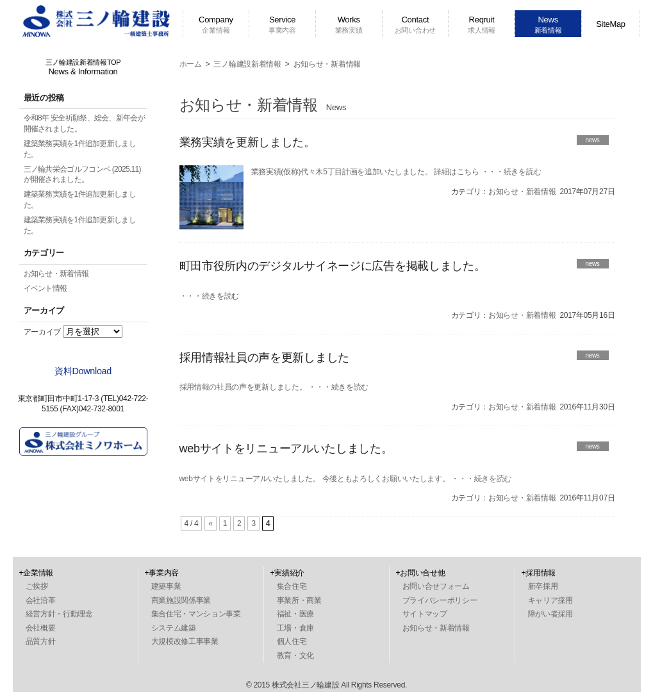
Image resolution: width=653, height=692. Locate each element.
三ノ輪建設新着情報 (247, 64)
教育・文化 (296, 655)
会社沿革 (41, 600)
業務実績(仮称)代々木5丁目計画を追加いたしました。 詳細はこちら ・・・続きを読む (396, 171)
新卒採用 (543, 586)
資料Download (83, 371)
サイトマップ (424, 613)
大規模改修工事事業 (185, 641)
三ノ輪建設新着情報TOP (83, 67)
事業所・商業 (299, 600)
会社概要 (41, 627)
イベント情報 (45, 288)
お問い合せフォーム (436, 586)
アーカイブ (43, 331)
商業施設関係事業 (181, 600)
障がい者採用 (550, 613)
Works (349, 24)
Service (282, 24)
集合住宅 (292, 586)
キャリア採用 (550, 600)
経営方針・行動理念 (59, 613)
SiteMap (610, 24)
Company (216, 24)
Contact (415, 24)
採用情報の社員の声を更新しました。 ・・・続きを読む (274, 387)
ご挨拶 (37, 586)
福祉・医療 (296, 613)
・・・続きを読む (209, 296)
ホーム (190, 64)
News (548, 24)
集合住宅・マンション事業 (196, 613)
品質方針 (41, 641)
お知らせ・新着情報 (56, 273)
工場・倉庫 (296, 627)
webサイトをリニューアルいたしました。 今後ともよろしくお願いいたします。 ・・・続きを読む (345, 478)
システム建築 (173, 627)
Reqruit (481, 24)
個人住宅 (292, 641)
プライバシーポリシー (439, 600)
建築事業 (166, 586)
